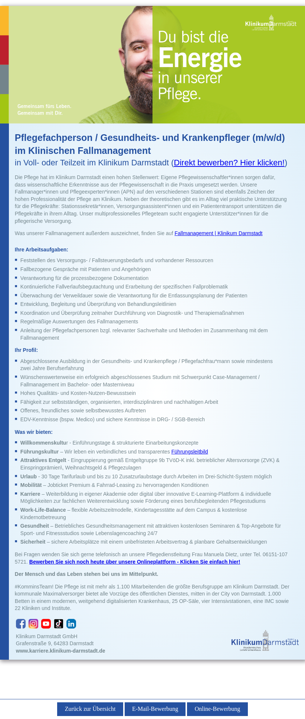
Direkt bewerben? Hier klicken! (229, 162)
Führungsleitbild (189, 452)
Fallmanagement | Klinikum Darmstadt (218, 233)
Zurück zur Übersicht (90, 709)
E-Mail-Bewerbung (155, 709)
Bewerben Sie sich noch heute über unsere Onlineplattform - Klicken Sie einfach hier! (134, 562)
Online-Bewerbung (217, 709)
